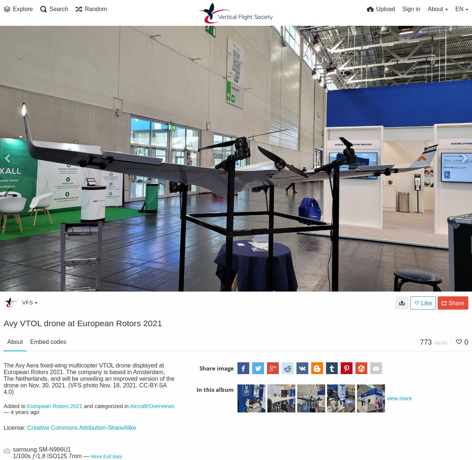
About (15, 342)
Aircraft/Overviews (152, 406)
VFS (30, 302)
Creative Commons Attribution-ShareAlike (81, 428)
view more (399, 398)
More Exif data (106, 456)
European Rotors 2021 (55, 406)
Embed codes (48, 342)
